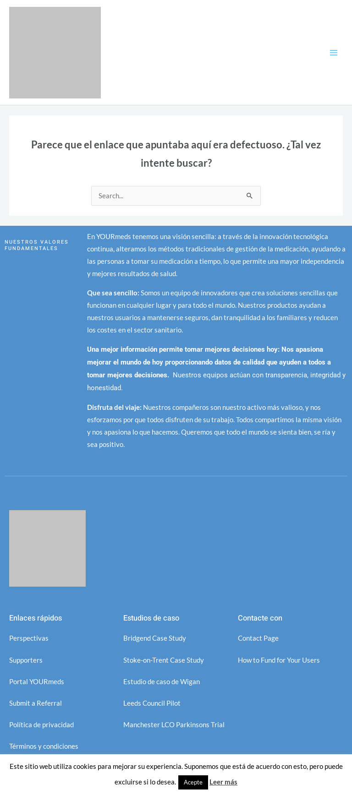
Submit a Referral (35, 703)
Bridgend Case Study (154, 638)
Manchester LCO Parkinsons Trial (174, 725)
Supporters (26, 660)
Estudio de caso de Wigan (161, 682)
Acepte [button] (193, 782)
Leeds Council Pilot (152, 703)
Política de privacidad (41, 725)
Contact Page (258, 638)
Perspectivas (29, 638)
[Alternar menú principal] (333, 52)
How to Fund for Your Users (279, 660)
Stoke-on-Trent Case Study (163, 660)
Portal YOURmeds (36, 682)
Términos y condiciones (43, 746)
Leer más (223, 782)
